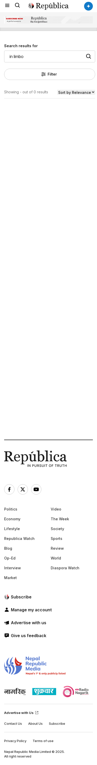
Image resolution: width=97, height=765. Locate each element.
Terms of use (43, 741)
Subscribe (57, 723)
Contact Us (13, 723)
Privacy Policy (15, 741)
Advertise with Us (21, 713)
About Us (35, 723)
